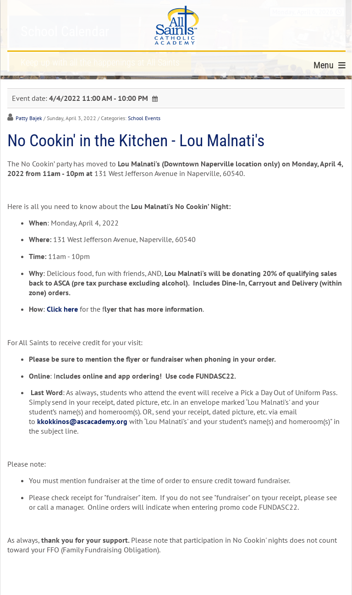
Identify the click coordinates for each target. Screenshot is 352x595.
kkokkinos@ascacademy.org (82, 421)
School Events (144, 118)
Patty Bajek (29, 118)
